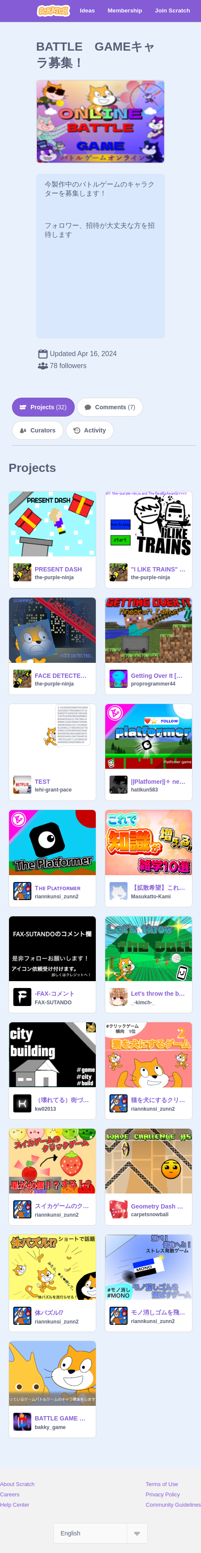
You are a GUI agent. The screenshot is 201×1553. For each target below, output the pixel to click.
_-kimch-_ (143, 1003)
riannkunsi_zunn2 (57, 897)
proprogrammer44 (153, 684)
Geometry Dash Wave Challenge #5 (159, 1206)
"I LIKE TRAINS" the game (159, 569)
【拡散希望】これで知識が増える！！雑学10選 (159, 887)
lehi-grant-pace (53, 790)
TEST (42, 781)
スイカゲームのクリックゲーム (63, 1206)
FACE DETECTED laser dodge (63, 675)
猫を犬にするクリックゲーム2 (159, 1100)
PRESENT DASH (58, 569)
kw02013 (45, 1109)
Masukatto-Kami (151, 897)
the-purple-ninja (54, 577)
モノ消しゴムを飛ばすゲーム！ (159, 1312)
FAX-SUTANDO (53, 1003)
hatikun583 (144, 790)
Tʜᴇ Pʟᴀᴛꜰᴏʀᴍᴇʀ (57, 888)
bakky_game (50, 1427)
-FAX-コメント (55, 993)
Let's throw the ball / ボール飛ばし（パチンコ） (159, 993)
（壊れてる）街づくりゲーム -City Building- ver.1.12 (63, 1100)
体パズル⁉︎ (49, 1312)
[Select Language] (100, 1533)
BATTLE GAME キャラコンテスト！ (63, 1418)
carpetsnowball (149, 1215)
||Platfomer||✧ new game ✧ (159, 781)
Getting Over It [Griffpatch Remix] (159, 675)
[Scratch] (53, 10)
